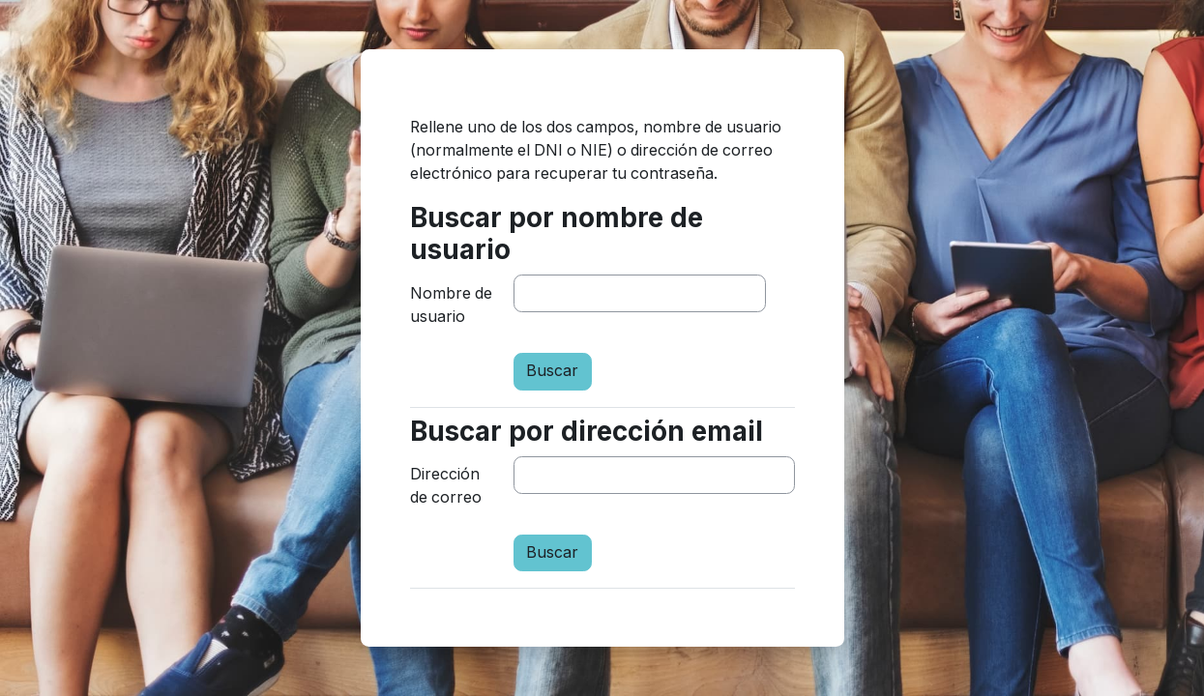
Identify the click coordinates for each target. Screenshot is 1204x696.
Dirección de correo (446, 486)
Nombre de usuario (451, 305)
